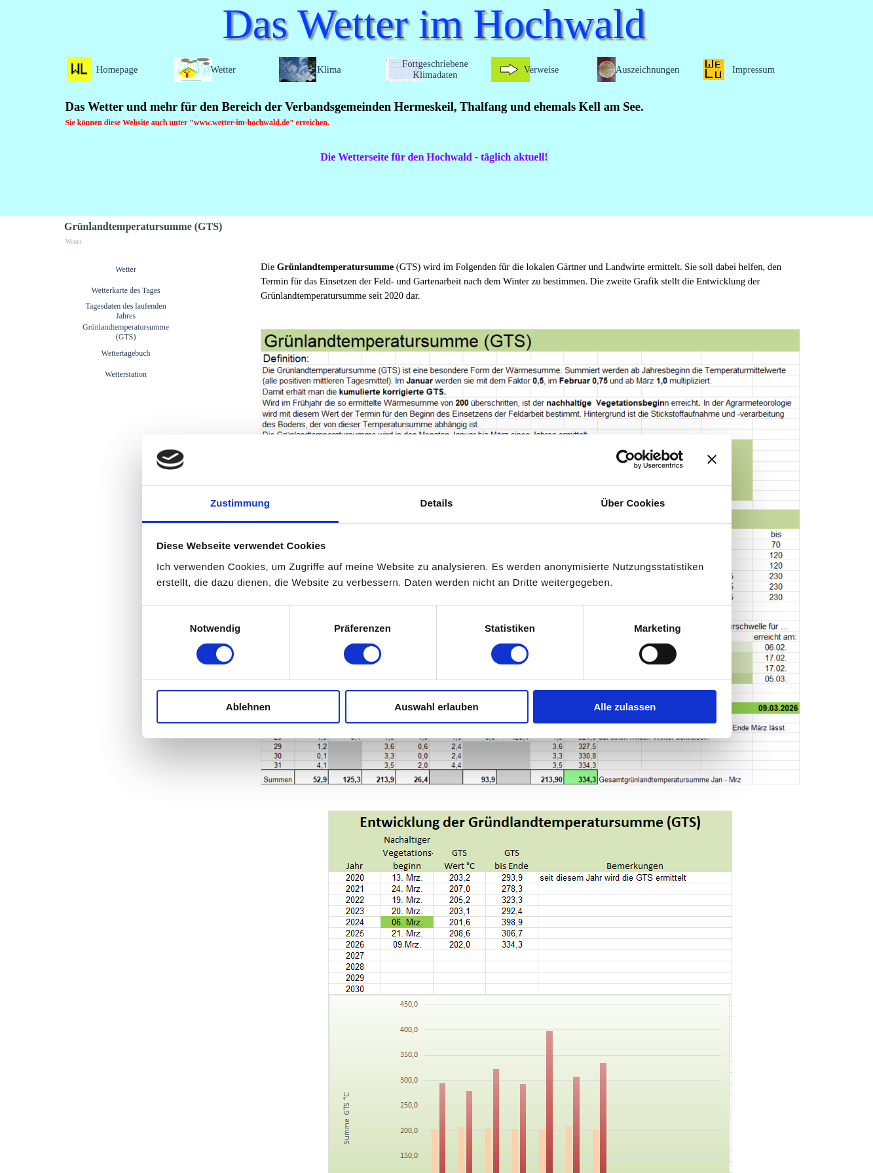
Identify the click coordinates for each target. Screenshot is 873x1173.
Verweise (541, 69)
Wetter (125, 269)
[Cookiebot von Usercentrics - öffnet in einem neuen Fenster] (625, 459)
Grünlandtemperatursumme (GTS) (126, 331)
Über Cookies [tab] (633, 503)
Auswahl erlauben (436, 706)
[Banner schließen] (711, 459)
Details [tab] (436, 503)
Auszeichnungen (648, 69)
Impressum (753, 69)
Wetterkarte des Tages (125, 290)
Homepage (117, 69)
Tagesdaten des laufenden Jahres (126, 310)
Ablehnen (248, 706)
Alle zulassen (624, 706)
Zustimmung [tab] (240, 503)
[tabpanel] (433, 113)
